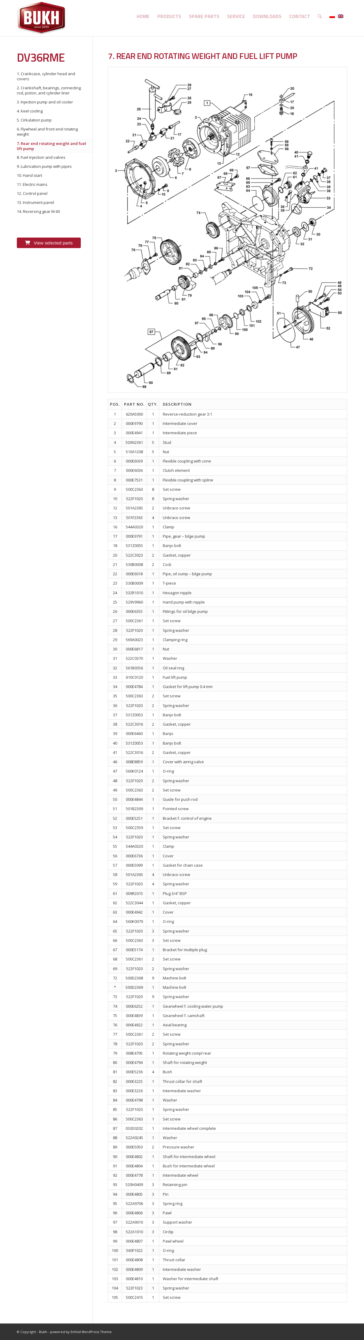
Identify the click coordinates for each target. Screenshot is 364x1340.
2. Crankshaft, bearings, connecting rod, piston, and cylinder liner (49, 90)
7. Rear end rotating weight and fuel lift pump (51, 146)
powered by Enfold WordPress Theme (81, 1331)
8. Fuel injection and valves (41, 157)
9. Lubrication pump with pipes (44, 166)
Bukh (43, 1331)
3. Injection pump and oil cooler (45, 102)
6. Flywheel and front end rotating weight (47, 131)
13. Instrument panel (35, 202)
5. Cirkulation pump (34, 120)
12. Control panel (32, 193)
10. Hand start (29, 175)
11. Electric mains (32, 184)
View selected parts (49, 242)
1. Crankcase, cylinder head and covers (46, 76)
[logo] (41, 18)
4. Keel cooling (30, 111)
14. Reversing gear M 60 (38, 211)
